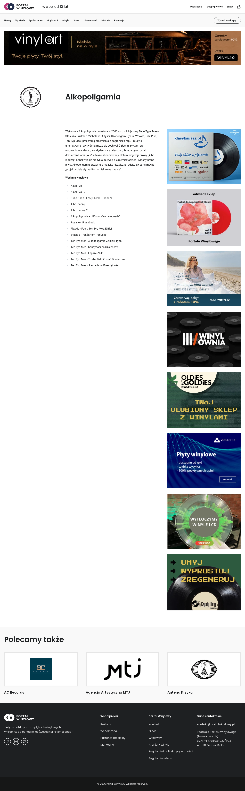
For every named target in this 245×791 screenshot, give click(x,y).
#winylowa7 (90, 20)
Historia (105, 20)
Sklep (230, 6)
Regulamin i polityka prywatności (171, 751)
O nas (152, 731)
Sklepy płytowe (215, 6)
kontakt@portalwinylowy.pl (216, 724)
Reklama (106, 724)
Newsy (7, 20)
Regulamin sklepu (160, 758)
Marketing (107, 745)
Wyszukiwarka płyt (227, 20)
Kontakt (154, 724)
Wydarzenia (196, 6)
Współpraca (108, 731)
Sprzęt (76, 20)
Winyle (65, 20)
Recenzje (119, 20)
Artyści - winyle (159, 745)
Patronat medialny (112, 738)
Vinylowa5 (52, 20)
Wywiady (20, 20)
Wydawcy (155, 738)
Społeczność (36, 20)
